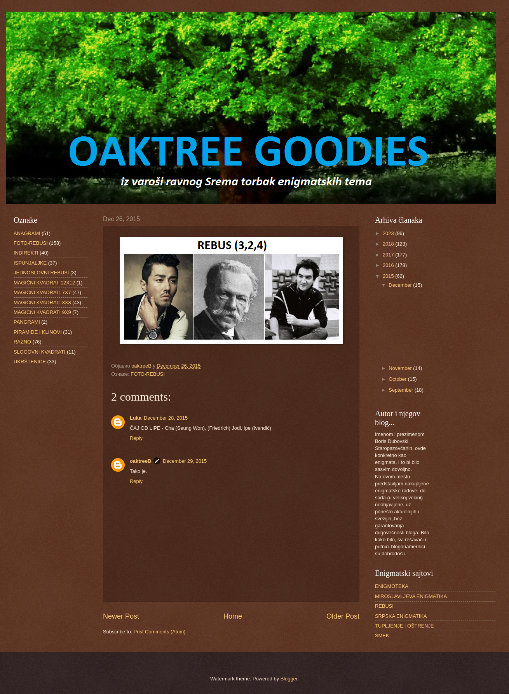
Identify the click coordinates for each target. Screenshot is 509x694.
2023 (389, 233)
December (401, 285)
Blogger (289, 679)
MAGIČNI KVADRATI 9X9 (42, 312)
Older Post (342, 616)
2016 (389, 265)
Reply (136, 438)
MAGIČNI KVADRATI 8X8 (42, 302)
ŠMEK (382, 635)
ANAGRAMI (27, 233)
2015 (389, 276)
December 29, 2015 (185, 461)
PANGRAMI (27, 322)
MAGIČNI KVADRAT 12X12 (44, 283)
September (402, 390)
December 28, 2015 (166, 418)
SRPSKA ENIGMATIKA (401, 616)
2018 (389, 244)
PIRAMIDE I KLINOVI (38, 332)
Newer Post (121, 616)
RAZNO (22, 342)
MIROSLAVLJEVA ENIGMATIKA (411, 596)
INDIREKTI (26, 253)
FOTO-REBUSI (148, 374)
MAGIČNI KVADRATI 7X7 (42, 292)
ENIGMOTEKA (391, 586)
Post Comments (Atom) (160, 632)
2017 (389, 255)
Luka (135, 418)
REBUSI (384, 606)
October (398, 379)
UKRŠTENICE (30, 361)
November (401, 368)
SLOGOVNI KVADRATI (39, 352)
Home (232, 616)
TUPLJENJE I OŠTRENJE (404, 626)
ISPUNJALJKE (30, 263)
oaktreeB (140, 461)
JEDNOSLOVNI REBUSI (41, 273)
